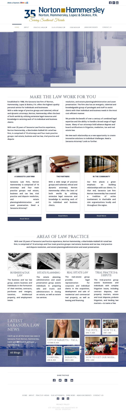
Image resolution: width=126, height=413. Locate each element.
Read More (24, 219)
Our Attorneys (57, 395)
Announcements (84, 395)
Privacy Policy (63, 404)
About (31, 395)
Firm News (70, 395)
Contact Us (98, 395)
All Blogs (15, 352)
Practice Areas (42, 395)
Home (24, 395)
